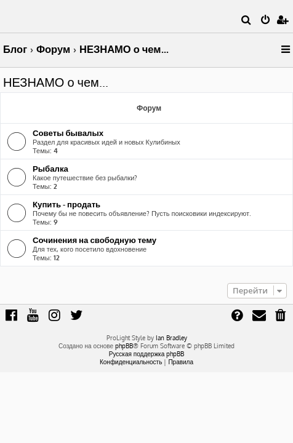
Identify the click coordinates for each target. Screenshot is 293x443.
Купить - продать (66, 204)
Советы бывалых (68, 132)
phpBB (124, 345)
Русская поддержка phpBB (147, 353)
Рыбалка (50, 168)
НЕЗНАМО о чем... (55, 82)
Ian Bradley (171, 337)
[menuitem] (246, 21)
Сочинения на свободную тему (94, 239)
